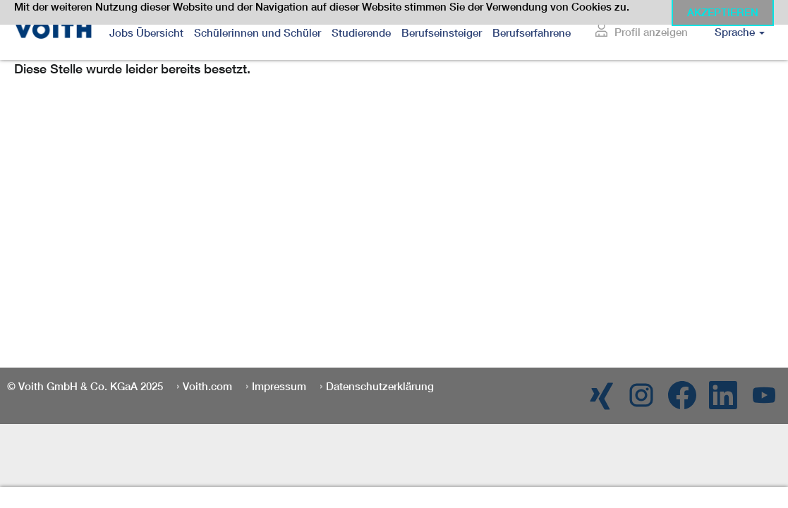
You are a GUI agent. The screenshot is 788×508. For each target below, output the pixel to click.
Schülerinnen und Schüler (257, 33)
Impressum (279, 386)
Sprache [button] (740, 32)
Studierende (361, 33)
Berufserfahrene (531, 33)
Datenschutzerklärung (380, 386)
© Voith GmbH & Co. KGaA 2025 (85, 386)
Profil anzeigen (651, 32)
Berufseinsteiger (441, 33)
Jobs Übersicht (146, 33)
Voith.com (207, 386)
